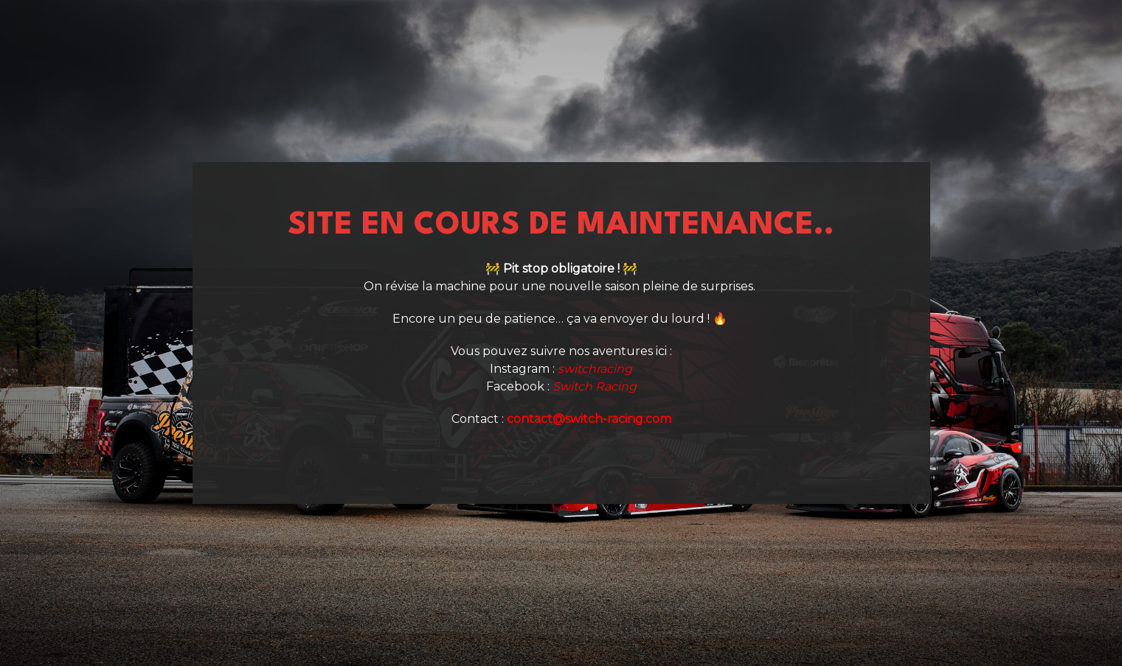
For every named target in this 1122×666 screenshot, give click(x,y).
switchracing (595, 369)
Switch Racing (595, 386)
